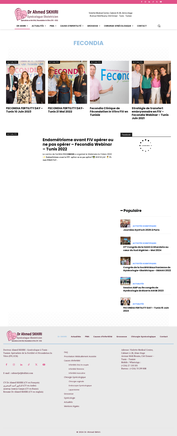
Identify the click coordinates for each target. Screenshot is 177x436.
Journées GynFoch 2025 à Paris (141, 229)
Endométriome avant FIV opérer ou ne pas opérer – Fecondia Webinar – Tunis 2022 (78, 144)
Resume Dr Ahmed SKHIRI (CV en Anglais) (23, 391)
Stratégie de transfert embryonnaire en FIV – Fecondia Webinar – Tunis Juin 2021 (150, 113)
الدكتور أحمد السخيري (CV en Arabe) (19, 385)
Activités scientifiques (144, 226)
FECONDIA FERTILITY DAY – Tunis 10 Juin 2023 (24, 109)
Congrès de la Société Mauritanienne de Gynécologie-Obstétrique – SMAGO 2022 (147, 269)
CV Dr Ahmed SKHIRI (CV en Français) (21, 382)
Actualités (12, 62)
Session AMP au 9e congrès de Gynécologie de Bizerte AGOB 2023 (143, 289)
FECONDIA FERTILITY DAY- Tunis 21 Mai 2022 (66, 109)
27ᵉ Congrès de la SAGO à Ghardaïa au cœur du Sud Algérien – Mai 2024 (145, 248)
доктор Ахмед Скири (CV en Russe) (20, 388)
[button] (159, 26)
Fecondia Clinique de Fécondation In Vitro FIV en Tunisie (109, 111)
